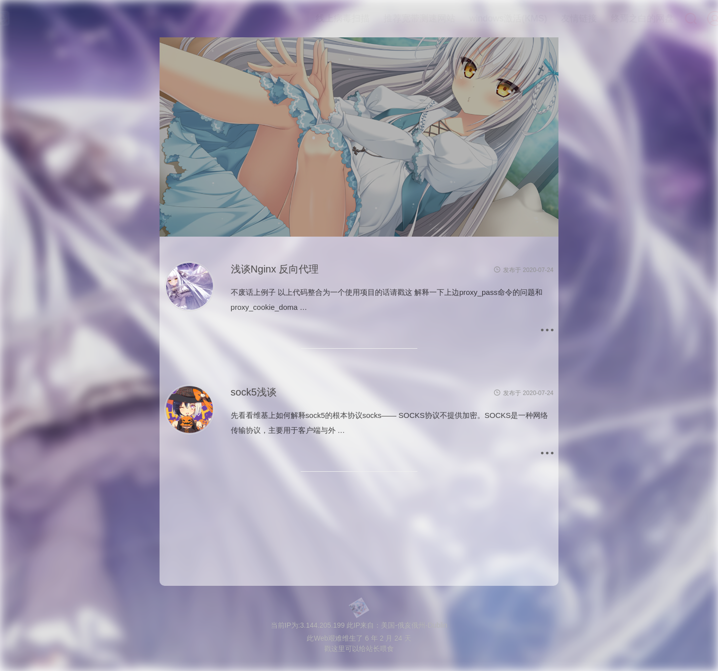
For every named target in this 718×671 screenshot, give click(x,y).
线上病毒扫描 (322, 18)
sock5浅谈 (254, 392)
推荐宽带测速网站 (399, 18)
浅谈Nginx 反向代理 (275, 269)
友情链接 (558, 18)
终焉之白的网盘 (621, 18)
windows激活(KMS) (488, 18)
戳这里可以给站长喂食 (359, 649)
